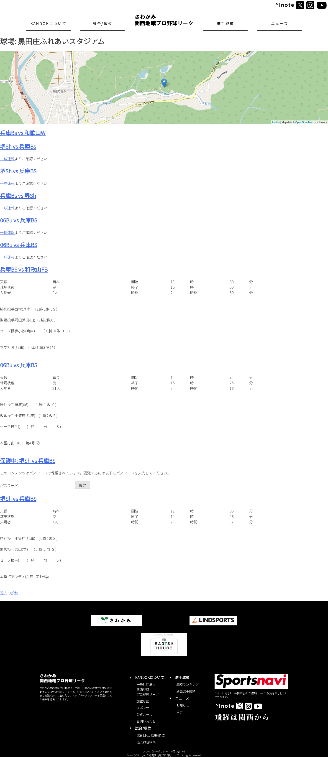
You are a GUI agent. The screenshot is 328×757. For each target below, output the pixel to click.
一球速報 (7, 158)
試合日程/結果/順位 (150, 735)
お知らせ (182, 705)
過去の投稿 (9, 593)
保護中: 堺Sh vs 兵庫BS (27, 460)
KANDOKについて (48, 23)
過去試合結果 (146, 741)
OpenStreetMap (304, 122)
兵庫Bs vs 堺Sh (18, 195)
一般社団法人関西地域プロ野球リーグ (147, 689)
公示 (179, 711)
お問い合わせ (146, 721)
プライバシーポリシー (155, 751)
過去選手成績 (185, 691)
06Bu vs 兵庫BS (18, 220)
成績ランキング (187, 684)
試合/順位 (102, 23)
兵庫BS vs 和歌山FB (24, 269)
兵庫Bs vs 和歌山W (23, 133)
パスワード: (37, 485)
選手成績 (225, 23)
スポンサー (144, 707)
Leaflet (276, 122)
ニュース (279, 23)
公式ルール (144, 714)
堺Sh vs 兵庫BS (18, 171)
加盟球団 (142, 700)
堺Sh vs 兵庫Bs (18, 146)
